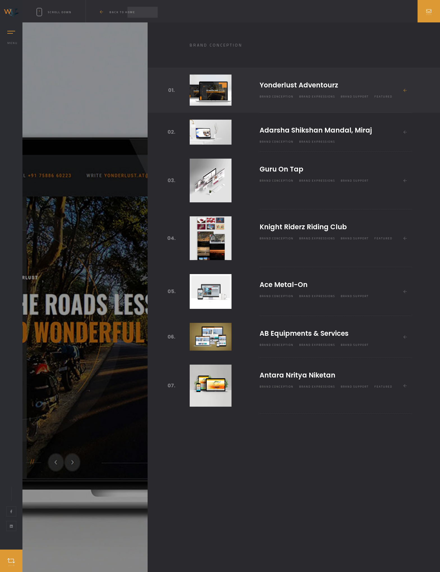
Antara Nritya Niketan (297, 375)
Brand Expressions (317, 96)
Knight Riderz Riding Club (303, 226)
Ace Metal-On (284, 284)
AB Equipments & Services (304, 333)
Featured (383, 96)
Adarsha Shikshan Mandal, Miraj (316, 130)
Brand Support (355, 96)
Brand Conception (277, 96)
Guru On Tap (281, 169)
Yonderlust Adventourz (299, 85)
